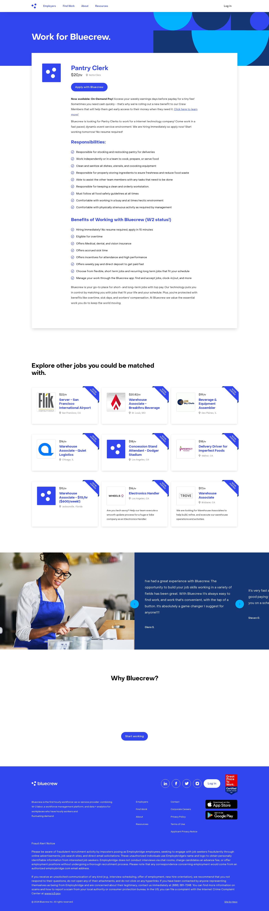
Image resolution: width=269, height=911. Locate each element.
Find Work (68, 6)
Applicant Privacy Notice (184, 832)
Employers (49, 6)
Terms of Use (178, 824)
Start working (134, 736)
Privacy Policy (178, 817)
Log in (227, 6)
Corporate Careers (181, 809)
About (84, 6)
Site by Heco (230, 902)
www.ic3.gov (52, 893)
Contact (175, 802)
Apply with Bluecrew (89, 87)
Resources (101, 6)
